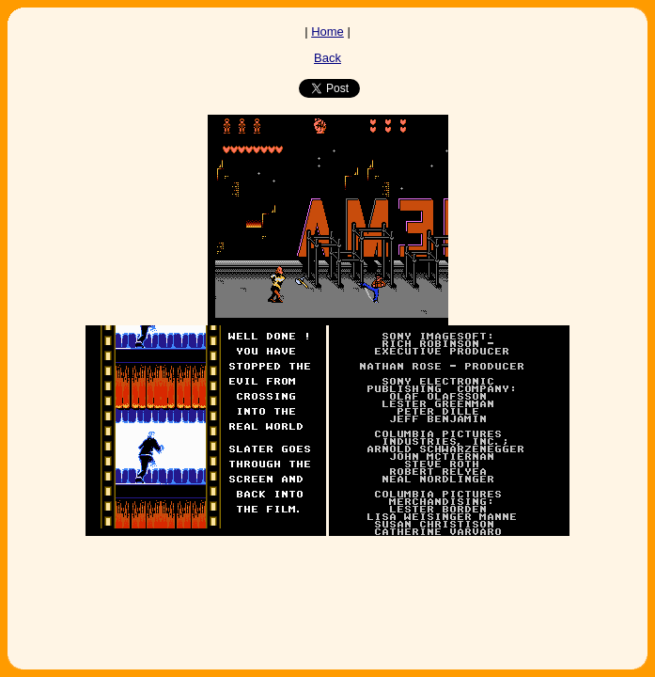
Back (327, 58)
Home (327, 31)
